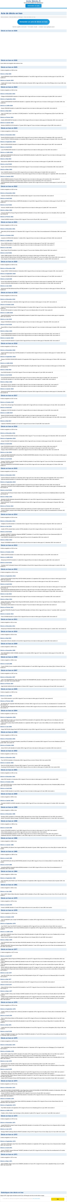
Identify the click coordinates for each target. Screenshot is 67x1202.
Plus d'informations (11, 1200)
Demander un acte (33, 5)
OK (58, 1198)
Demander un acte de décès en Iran (33, 21)
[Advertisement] (33, 45)
